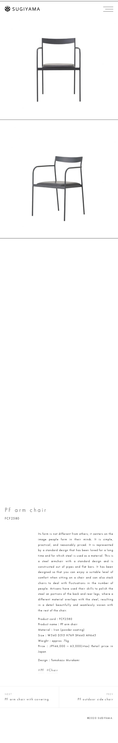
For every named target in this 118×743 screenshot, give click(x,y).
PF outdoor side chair (95, 699)
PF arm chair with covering (27, 699)
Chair (53, 670)
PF (42, 670)
